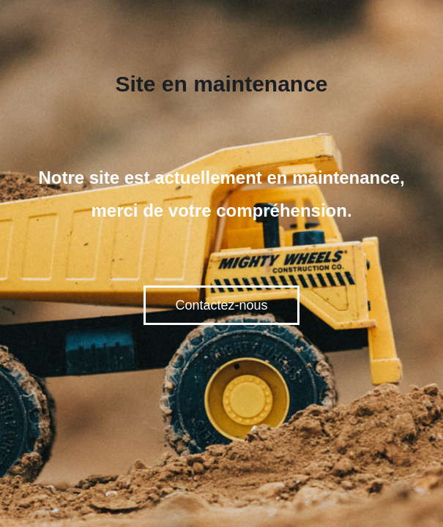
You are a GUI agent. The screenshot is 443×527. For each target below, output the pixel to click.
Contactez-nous (221, 305)
